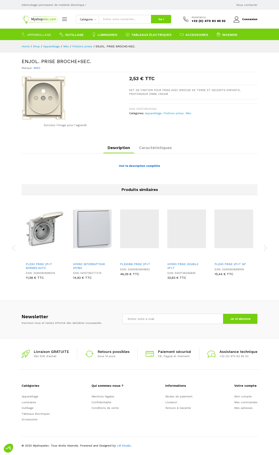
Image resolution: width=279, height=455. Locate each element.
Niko (188, 113)
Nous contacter (246, 4)
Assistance (199, 17)
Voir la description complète (139, 165)
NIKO (36, 67)
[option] (45, 245)
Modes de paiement (179, 396)
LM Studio (124, 445)
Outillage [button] (71, 34)
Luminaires (29, 402)
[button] (8, 448)
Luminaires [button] (104, 34)
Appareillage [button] (36, 34)
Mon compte (243, 396)
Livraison (171, 402)
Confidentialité (101, 402)
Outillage (27, 407)
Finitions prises (173, 113)
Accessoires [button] (194, 34)
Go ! (161, 19)
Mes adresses (243, 407)
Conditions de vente (105, 407)
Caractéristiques (155, 148)
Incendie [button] (227, 34)
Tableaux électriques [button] (149, 34)
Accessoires (29, 419)
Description (118, 148)
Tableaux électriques (36, 413)
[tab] (118, 149)
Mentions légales (103, 396)
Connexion (245, 19)
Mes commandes (245, 402)
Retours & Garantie (178, 407)
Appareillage (153, 113)
